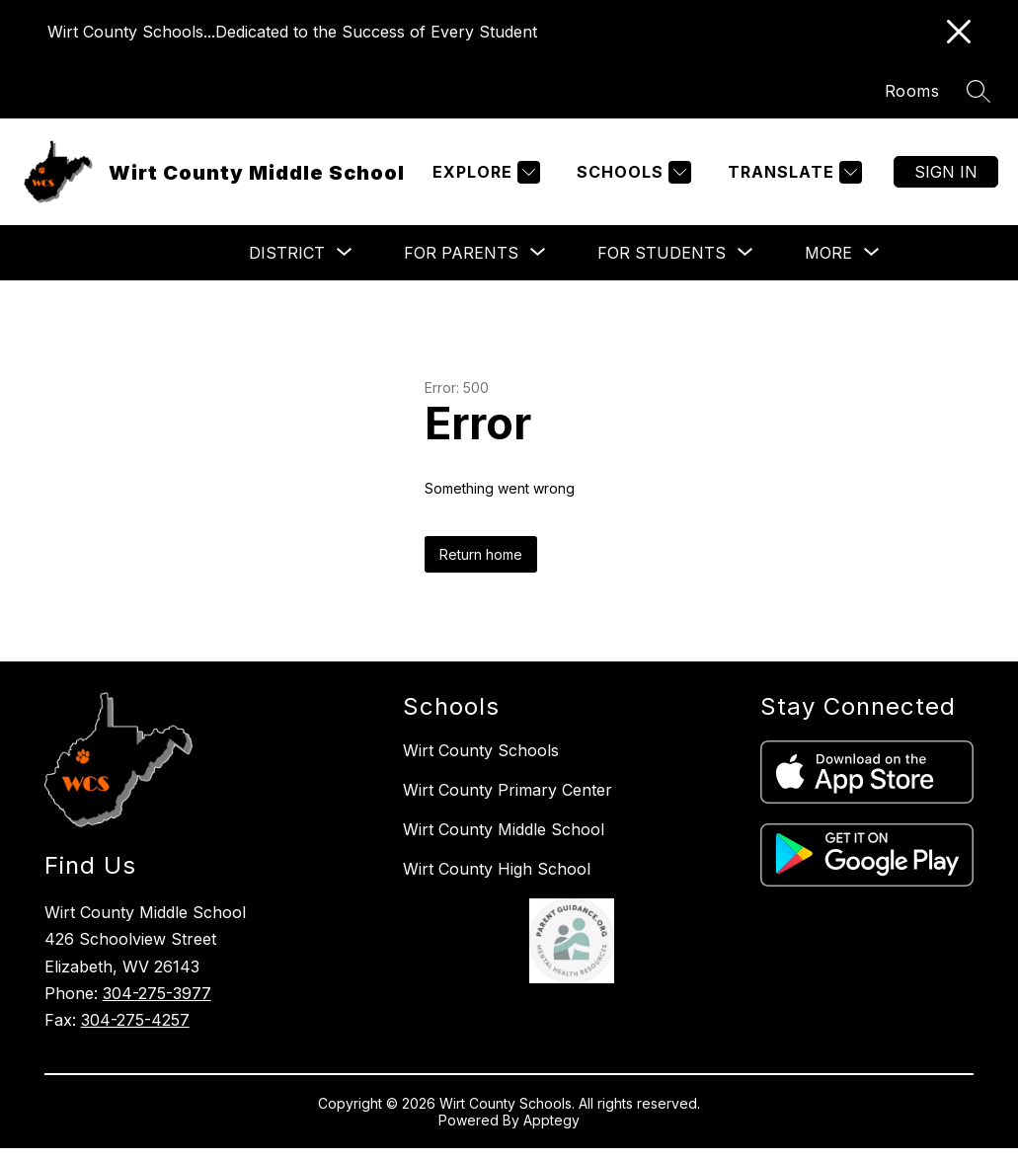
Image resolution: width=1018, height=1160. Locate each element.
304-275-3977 (157, 993)
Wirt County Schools (481, 750)
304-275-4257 (135, 1020)
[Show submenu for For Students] (661, 253)
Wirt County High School (496, 869)
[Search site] (978, 91)
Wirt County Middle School (503, 829)
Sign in (946, 172)
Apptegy (551, 1120)
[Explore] (484, 172)
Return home (480, 554)
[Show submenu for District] (287, 253)
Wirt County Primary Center (507, 790)
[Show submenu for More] (828, 253)
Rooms (912, 91)
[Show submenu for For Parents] (461, 253)
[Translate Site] (792, 172)
